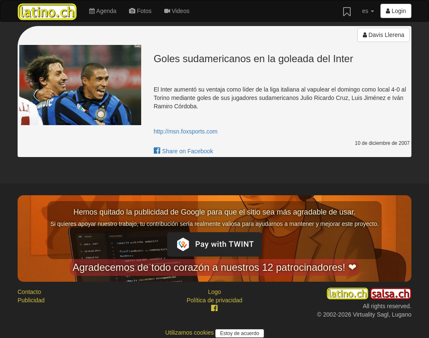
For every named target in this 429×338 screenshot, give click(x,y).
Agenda (102, 11)
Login (396, 11)
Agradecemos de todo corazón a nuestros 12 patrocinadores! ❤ (214, 267)
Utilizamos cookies (190, 332)
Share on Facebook (183, 151)
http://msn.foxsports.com (186, 131)
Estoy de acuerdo (239, 333)
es (368, 11)
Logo (214, 291)
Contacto (29, 291)
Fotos (140, 11)
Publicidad (31, 300)
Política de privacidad (214, 300)
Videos (176, 11)
